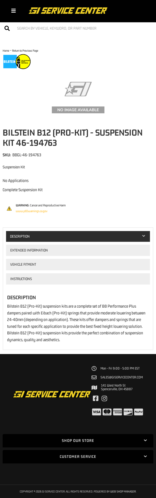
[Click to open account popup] (143, 10)
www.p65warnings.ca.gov (31, 211)
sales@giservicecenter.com (121, 377)
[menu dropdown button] (13, 10)
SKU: (7, 154)
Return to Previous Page (25, 50)
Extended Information (29, 250)
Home (6, 50)
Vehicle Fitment (23, 264)
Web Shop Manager (123, 491)
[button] (78, 28)
